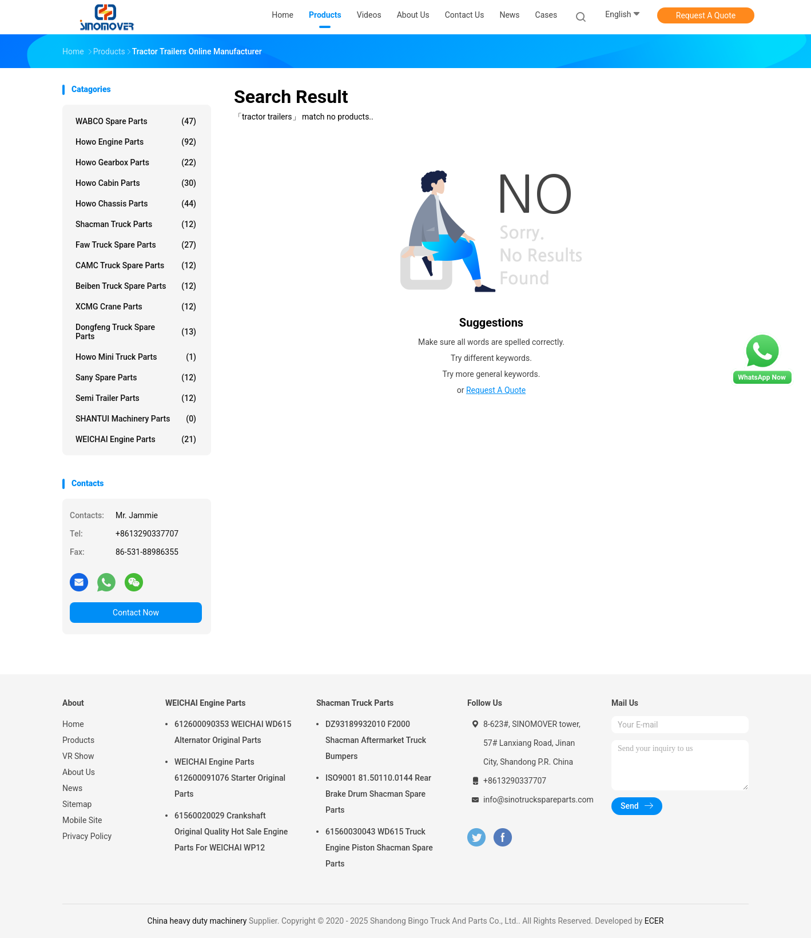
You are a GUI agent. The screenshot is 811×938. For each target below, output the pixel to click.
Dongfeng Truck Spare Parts (135, 332)
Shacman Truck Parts (135, 224)
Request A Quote (706, 15)
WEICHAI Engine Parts (135, 439)
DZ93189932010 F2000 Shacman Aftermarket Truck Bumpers (375, 740)
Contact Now (136, 612)
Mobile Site (82, 820)
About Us (78, 772)
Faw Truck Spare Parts (135, 245)
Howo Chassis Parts (135, 203)
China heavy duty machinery (197, 920)
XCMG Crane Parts (135, 306)
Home (73, 724)
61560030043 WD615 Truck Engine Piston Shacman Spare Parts (379, 847)
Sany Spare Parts (135, 377)
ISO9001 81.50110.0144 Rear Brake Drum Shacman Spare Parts (378, 793)
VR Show (78, 756)
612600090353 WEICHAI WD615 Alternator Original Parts (232, 732)
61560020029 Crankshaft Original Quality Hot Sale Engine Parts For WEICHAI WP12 (231, 831)
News (72, 788)
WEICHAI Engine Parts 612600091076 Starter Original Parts (229, 777)
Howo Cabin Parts (135, 183)
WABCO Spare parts (135, 121)
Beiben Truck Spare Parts (135, 286)
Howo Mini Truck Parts (135, 357)
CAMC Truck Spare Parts (135, 265)
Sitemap (77, 804)
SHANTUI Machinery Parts (135, 418)
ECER (654, 920)
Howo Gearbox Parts (135, 162)
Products (78, 740)
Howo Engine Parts (135, 142)
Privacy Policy (87, 836)
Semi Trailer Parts (135, 398)
